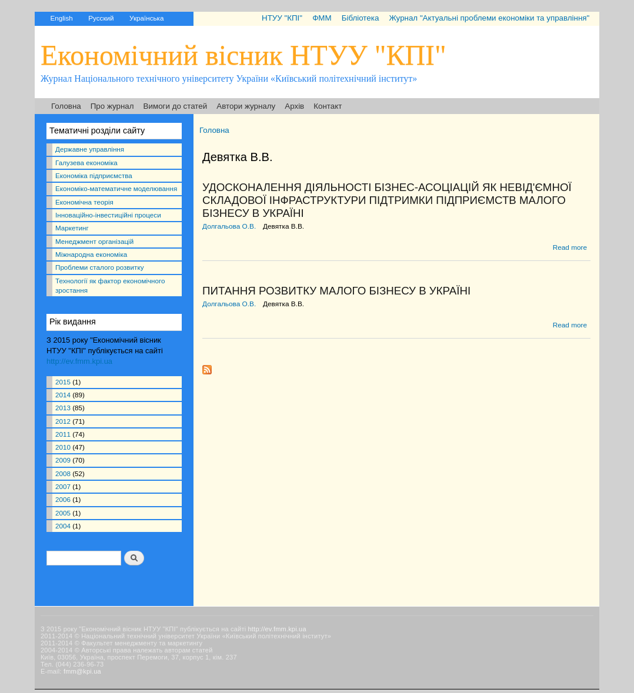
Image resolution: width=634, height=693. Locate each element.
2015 (63, 382)
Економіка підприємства (93, 175)
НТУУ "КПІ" (282, 18)
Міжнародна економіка (91, 254)
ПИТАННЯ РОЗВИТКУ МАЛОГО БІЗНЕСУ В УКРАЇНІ (336, 290)
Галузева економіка (86, 162)
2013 (63, 407)
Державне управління (89, 149)
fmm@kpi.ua (82, 671)
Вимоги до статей (176, 106)
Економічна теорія (84, 202)
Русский (101, 18)
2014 (63, 395)
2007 (63, 486)
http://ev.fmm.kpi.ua (79, 361)
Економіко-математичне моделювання (116, 188)
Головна (66, 106)
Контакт (327, 106)
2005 (63, 513)
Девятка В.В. (283, 226)
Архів (294, 106)
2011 (63, 434)
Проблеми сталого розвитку (99, 267)
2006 (63, 499)
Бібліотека (360, 18)
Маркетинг (72, 228)
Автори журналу (245, 106)
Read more (570, 247)
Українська (146, 18)
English (61, 18)
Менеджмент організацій (94, 241)
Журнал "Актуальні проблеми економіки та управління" (489, 18)
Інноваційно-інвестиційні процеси (108, 215)
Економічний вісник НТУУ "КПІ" (243, 55)
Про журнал (112, 106)
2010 (63, 447)
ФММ (321, 18)
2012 (63, 421)
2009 (63, 460)
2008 (63, 473)
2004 (63, 526)
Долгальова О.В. (229, 226)
